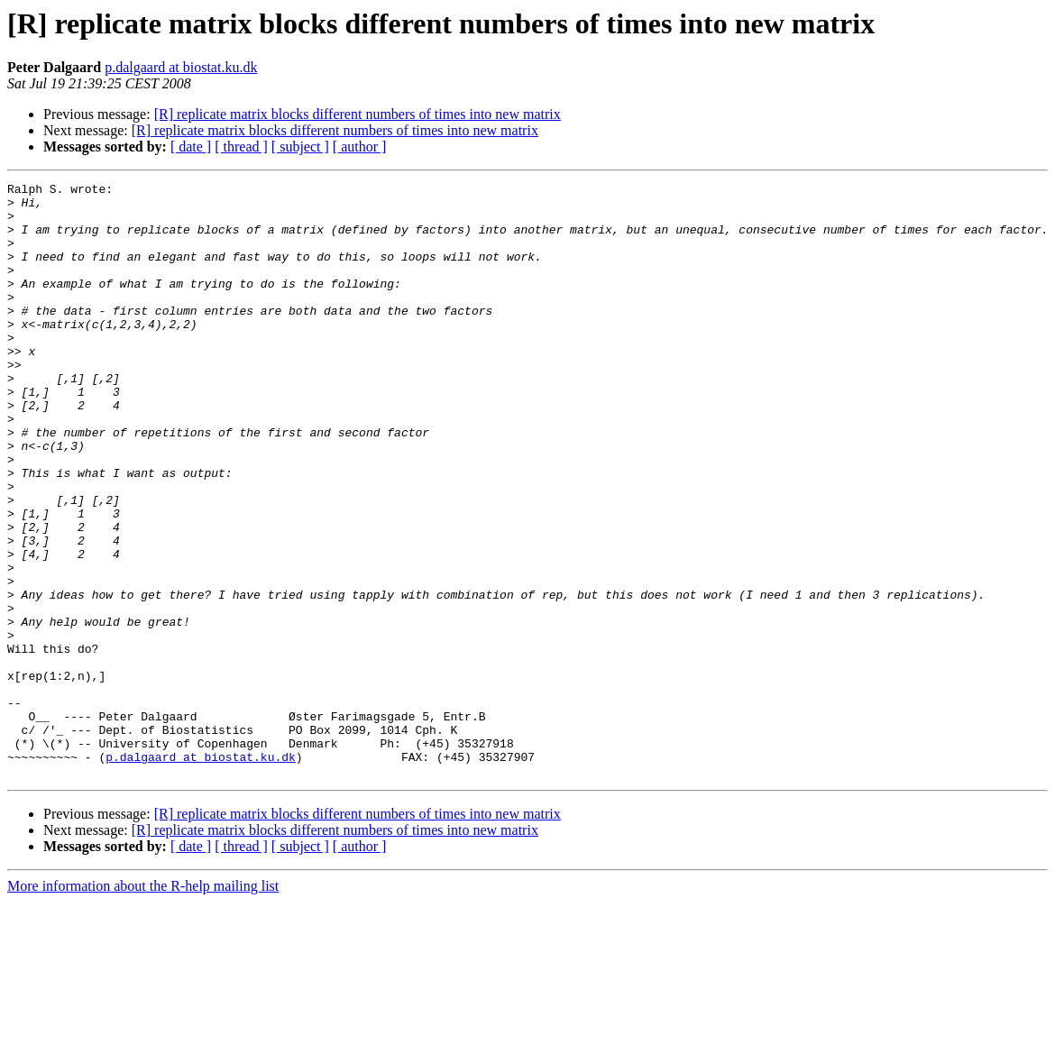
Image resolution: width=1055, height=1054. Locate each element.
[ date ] (190, 146)
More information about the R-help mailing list (143, 1005)
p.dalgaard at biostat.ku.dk (181, 67)
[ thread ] (241, 146)
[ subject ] (300, 146)
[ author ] (360, 146)
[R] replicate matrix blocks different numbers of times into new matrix (357, 114)
